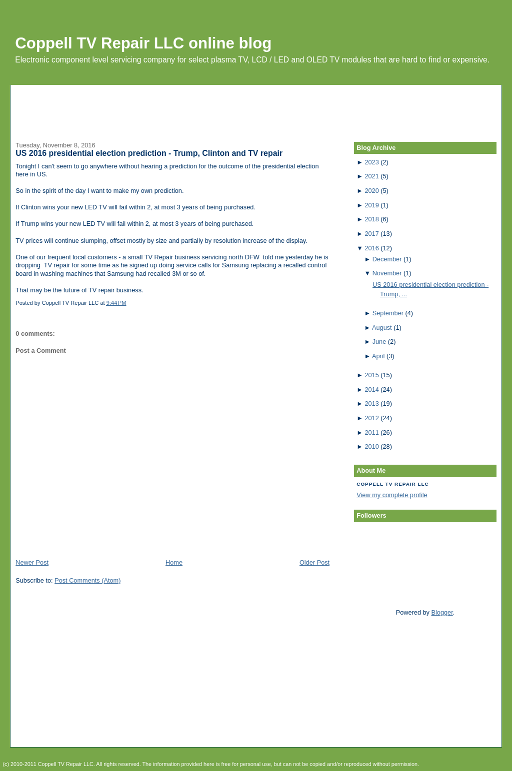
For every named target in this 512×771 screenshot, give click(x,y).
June (379, 341)
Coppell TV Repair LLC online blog (143, 43)
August (382, 327)
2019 (371, 205)
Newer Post (32, 562)
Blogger (442, 612)
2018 (371, 219)
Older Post (315, 562)
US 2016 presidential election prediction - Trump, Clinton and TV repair (149, 153)
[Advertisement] (256, 107)
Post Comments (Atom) (87, 580)
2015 (371, 375)
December (387, 259)
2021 (371, 176)
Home (174, 562)
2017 (371, 233)
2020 (371, 190)
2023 (371, 162)
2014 (371, 389)
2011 (371, 432)
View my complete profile (391, 495)
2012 (371, 418)
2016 (371, 248)
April (378, 356)
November (387, 273)
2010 (371, 446)
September (388, 313)
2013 (371, 403)
